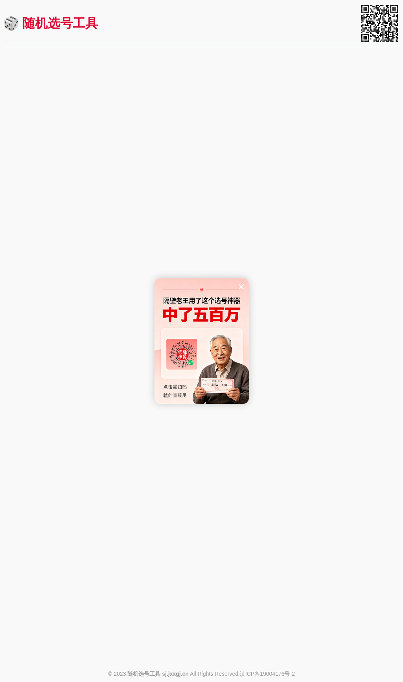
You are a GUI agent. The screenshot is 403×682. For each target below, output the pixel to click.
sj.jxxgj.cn (175, 674)
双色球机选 (68, 80)
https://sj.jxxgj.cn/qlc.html (364, 198)
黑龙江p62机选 (201, 533)
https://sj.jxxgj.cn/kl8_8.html (361, 282)
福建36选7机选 (201, 394)
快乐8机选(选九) (201, 218)
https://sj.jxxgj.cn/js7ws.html (361, 582)
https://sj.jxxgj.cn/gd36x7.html (359, 444)
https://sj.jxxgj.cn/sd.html (232, 198)
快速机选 (68, 114)
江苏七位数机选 (334, 533)
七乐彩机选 (334, 149)
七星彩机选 (334, 80)
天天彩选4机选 (68, 602)
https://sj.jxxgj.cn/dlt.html (232, 129)
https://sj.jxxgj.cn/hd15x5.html (226, 375)
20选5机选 (334, 602)
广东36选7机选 (334, 394)
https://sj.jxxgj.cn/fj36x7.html (227, 444)
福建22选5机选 (334, 325)
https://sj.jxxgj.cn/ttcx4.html (96, 651)
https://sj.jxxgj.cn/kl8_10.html (94, 282)
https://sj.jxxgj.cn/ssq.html (98, 129)
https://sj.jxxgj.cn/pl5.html (98, 198)
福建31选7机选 (68, 394)
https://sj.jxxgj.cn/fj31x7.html (95, 444)
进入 (119, 80)
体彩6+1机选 (201, 602)
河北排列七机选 (201, 464)
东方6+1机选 (68, 325)
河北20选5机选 (334, 464)
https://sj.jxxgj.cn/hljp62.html (227, 582)
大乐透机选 (201, 80)
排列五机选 (68, 149)
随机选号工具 (60, 23)
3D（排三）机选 (201, 149)
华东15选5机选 (201, 325)
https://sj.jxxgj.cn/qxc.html (364, 129)
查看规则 (22, 128)
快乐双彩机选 (68, 464)
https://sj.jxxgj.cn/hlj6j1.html (96, 582)
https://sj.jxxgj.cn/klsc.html (97, 513)
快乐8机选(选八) (334, 218)
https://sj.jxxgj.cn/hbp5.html (229, 513)
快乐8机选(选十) (68, 218)
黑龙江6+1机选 (68, 533)
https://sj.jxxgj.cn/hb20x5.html (359, 513)
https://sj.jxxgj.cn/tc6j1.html (229, 651)
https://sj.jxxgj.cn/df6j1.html (96, 375)
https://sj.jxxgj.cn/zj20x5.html (360, 651)
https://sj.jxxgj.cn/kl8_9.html (228, 282)
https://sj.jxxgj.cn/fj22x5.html (361, 375)
